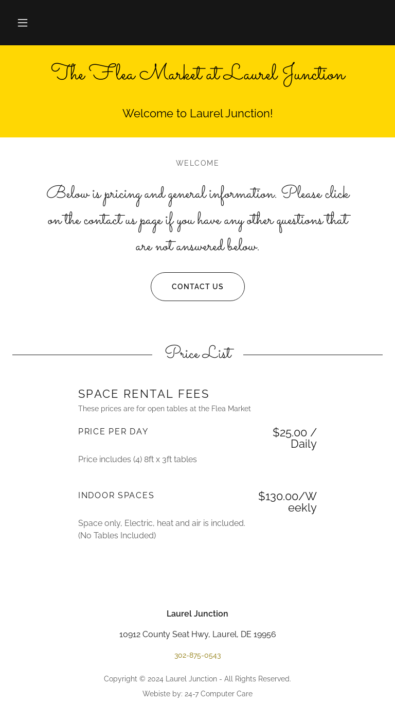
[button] (22, 22)
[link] (197, 76)
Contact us (187, 286)
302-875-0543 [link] (197, 655)
